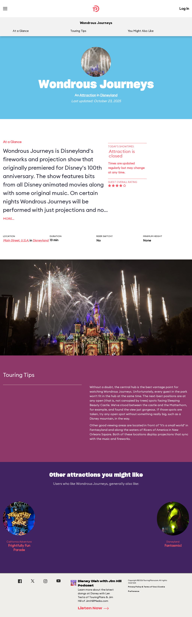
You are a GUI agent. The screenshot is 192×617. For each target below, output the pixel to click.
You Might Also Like (141, 31)
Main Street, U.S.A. (16, 240)
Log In (184, 8)
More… (8, 218)
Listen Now (94, 608)
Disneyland (108, 95)
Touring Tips (78, 31)
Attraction (88, 95)
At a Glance (21, 31)
